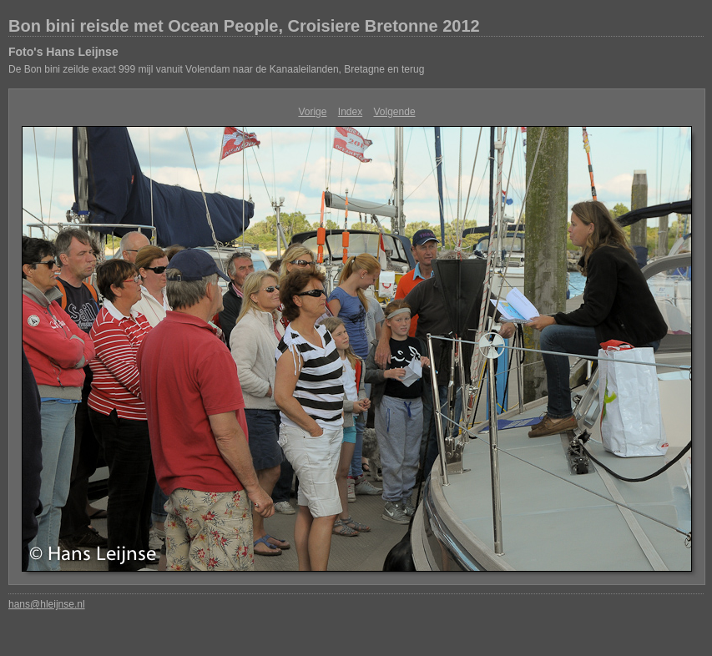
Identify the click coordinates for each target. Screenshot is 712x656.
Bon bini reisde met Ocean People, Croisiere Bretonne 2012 (244, 26)
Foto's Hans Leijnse (63, 51)
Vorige (312, 112)
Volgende (395, 112)
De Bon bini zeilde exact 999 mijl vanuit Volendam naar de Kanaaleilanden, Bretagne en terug (216, 69)
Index (350, 112)
